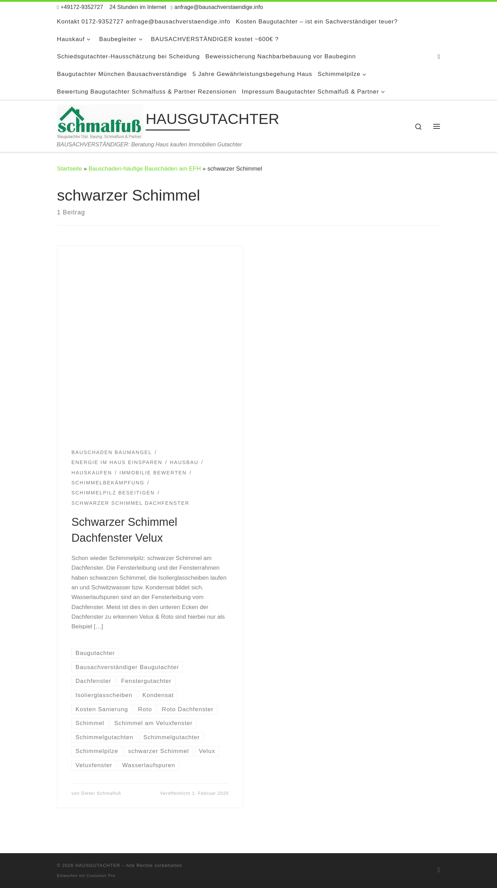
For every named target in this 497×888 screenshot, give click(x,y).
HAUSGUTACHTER (97, 865)
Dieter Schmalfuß (101, 793)
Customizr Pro (101, 875)
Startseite (69, 168)
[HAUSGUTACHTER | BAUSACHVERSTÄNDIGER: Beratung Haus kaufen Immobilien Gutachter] (100, 120)
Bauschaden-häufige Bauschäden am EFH (145, 168)
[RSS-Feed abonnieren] (439, 56)
